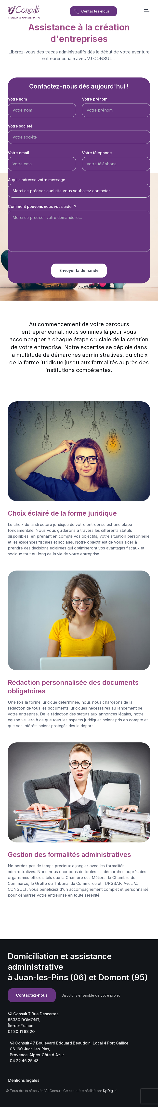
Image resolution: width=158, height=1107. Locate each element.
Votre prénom (94, 99)
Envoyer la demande (79, 270)
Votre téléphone (97, 152)
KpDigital (110, 1091)
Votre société (20, 126)
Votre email (18, 152)
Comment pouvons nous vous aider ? (42, 206)
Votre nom (17, 99)
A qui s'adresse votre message (36, 179)
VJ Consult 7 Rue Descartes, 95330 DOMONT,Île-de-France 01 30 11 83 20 (34, 1022)
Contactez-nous (32, 995)
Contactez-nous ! (93, 11)
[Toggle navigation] (146, 11)
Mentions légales (23, 1080)
